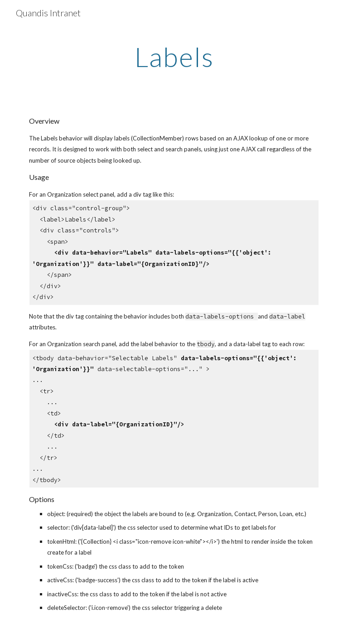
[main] (173, 56)
